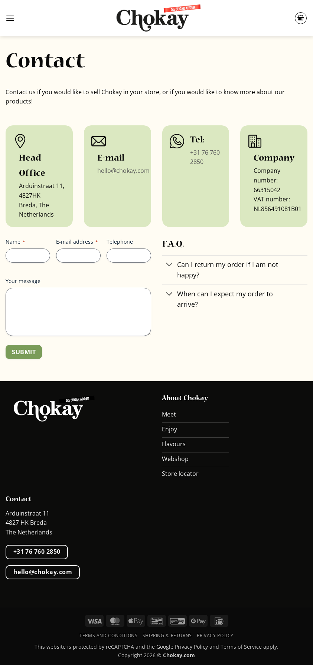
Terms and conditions (108, 635)
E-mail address (77, 241)
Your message (23, 280)
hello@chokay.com (123, 171)
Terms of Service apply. (249, 646)
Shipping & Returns (167, 635)
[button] (10, 18)
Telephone (120, 241)
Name (15, 241)
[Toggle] (169, 265)
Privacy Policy (215, 635)
